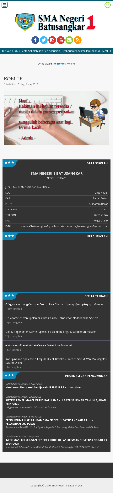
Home (59, 63)
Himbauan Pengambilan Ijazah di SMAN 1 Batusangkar (43, 387)
